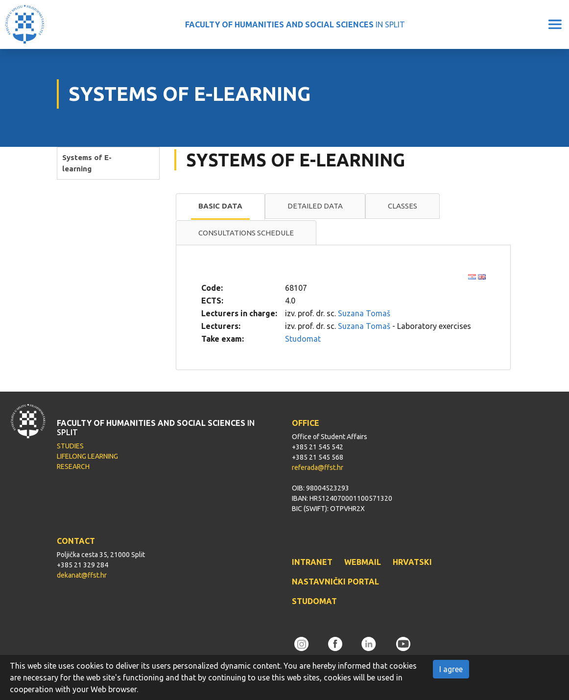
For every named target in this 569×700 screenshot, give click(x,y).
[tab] (220, 206)
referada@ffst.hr (317, 467)
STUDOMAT (314, 601)
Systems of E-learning (87, 163)
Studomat (303, 338)
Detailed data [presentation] (315, 206)
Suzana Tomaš (364, 313)
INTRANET (312, 562)
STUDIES (70, 446)
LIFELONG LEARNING (87, 456)
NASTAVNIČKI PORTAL (335, 581)
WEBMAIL (362, 562)
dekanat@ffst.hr (82, 575)
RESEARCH (73, 466)
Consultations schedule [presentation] (246, 233)
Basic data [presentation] (220, 206)
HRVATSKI (412, 562)
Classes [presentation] (402, 206)
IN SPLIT (295, 24)
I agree (451, 669)
